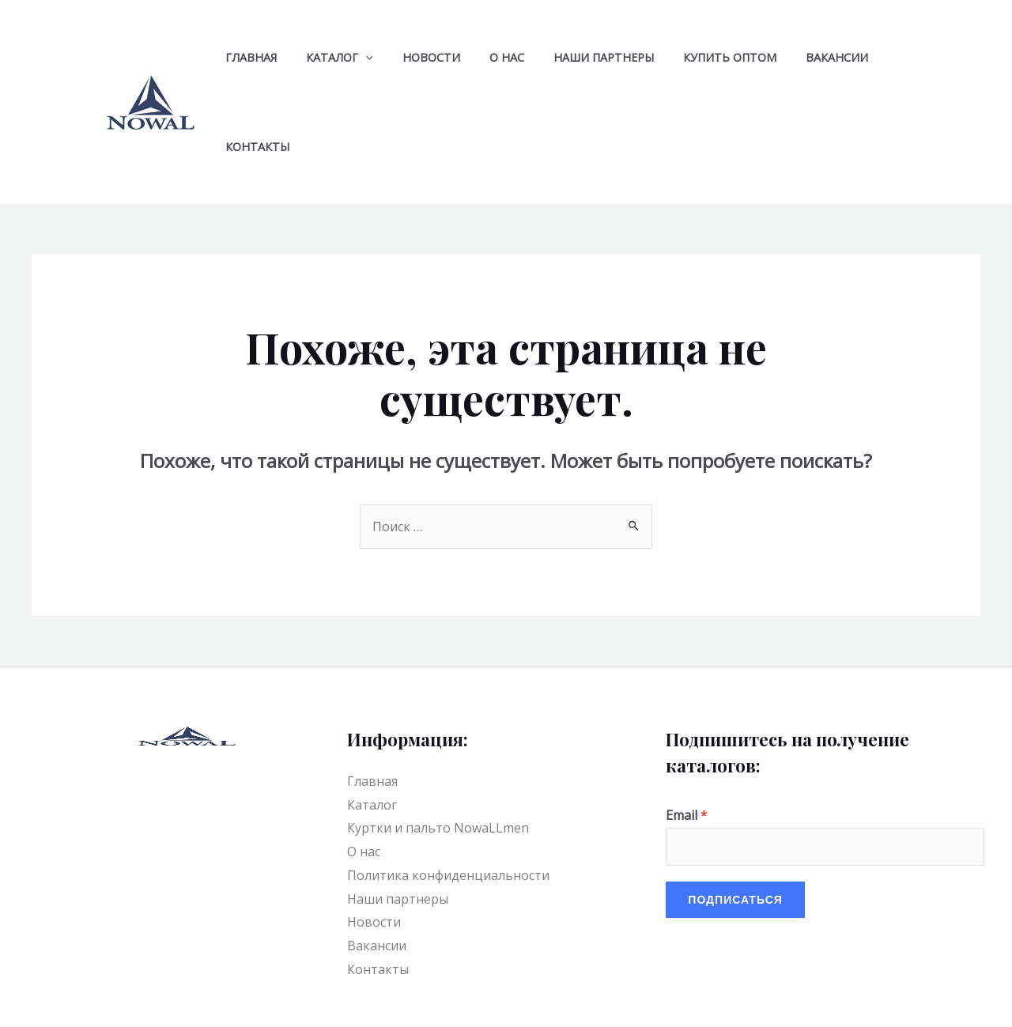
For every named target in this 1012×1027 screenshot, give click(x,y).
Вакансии (794, 57)
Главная (247, 57)
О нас (483, 57)
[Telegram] (548, 1000)
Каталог (329, 57)
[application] (355, 57)
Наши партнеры (573, 57)
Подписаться (735, 810)
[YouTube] (514, 1000)
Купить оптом (693, 57)
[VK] (582, 1000)
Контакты (880, 57)
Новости (415, 57)
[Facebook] (616, 1000)
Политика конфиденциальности (448, 786)
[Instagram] (650, 1000)
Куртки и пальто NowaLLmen (438, 738)
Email (687, 725)
